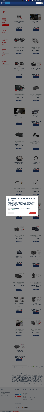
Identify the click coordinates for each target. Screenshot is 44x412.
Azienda (12, 2)
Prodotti (8, 2)
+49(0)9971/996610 (4, 0)
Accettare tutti (32, 212)
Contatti (16, 2)
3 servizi (13, 209)
